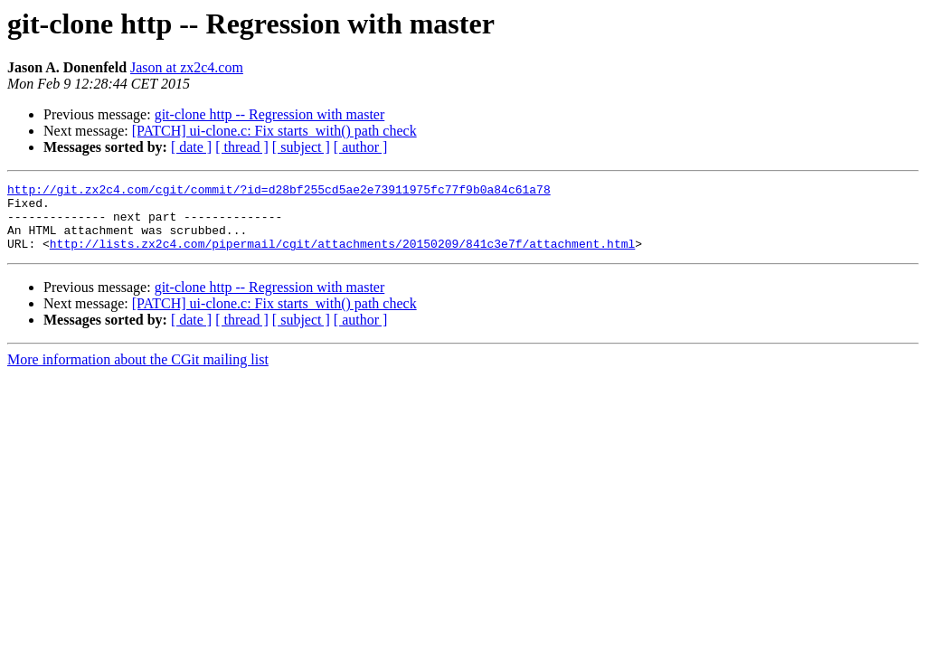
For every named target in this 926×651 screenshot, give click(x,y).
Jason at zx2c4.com (186, 67)
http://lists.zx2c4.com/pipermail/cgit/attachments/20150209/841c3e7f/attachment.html (342, 257)
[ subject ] (301, 147)
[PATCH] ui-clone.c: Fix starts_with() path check (274, 130)
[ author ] (361, 147)
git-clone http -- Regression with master (270, 114)
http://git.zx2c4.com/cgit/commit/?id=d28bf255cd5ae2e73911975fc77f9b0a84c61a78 (279, 192)
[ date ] (191, 147)
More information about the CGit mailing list (138, 373)
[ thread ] (242, 147)
